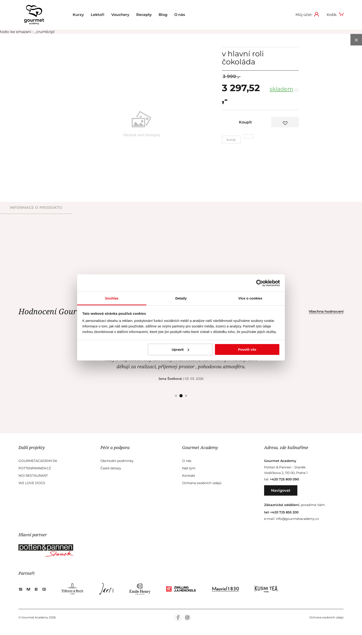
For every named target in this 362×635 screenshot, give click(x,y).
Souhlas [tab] (111, 298)
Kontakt (188, 475)
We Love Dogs (31, 483)
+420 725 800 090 (284, 479)
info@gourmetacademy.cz (297, 519)
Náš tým (189, 468)
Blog (163, 14)
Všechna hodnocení (326, 311)
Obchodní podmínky (117, 461)
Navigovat (280, 490)
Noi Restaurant (33, 475)
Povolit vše (247, 349)
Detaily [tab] (181, 298)
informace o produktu (36, 207)
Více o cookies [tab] (250, 298)
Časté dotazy (110, 468)
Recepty (144, 14)
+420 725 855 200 (284, 512)
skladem (281, 89)
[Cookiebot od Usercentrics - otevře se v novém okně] (259, 283)
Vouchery (120, 14)
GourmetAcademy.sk (37, 461)
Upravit (180, 349)
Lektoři (97, 14)
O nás (179, 14)
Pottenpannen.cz (34, 468)
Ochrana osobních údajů (201, 483)
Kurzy (78, 14)
